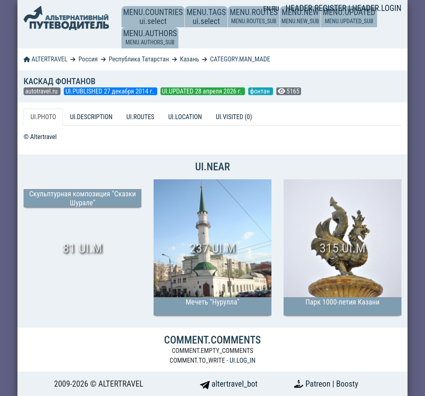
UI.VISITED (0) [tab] (234, 117)
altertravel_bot (229, 384)
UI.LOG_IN (243, 360)
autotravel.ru (42, 91)
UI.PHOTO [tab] (43, 117)
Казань (189, 59)
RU (275, 9)
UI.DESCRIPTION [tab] (91, 117)
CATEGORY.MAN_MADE (240, 59)
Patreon (319, 384)
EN (267, 9)
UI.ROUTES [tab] (140, 117)
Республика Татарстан (138, 59)
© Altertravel (40, 137)
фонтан (260, 91)
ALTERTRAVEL (45, 59)
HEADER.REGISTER (317, 8)
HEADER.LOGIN (376, 8)
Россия (88, 59)
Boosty (347, 384)
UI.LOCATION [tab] (185, 117)
